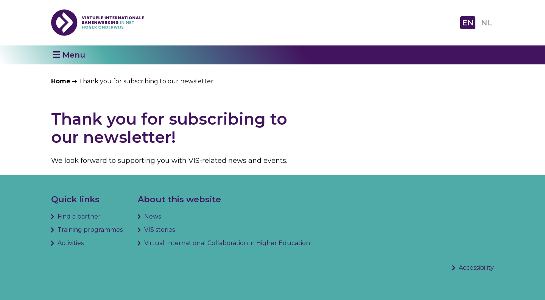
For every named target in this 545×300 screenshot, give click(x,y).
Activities (71, 243)
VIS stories (159, 229)
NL (486, 22)
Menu (73, 54)
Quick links (75, 199)
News (152, 216)
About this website (179, 199)
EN (467, 22)
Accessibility (476, 267)
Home (60, 81)
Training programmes (90, 229)
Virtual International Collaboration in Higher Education (227, 243)
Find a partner (79, 216)
